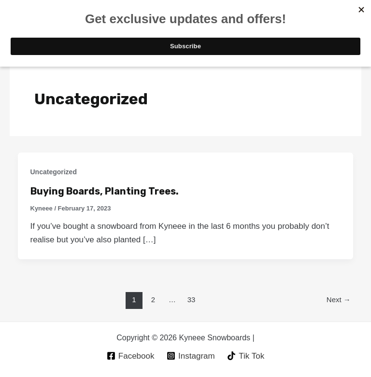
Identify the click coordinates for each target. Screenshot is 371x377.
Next (339, 299)
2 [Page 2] (153, 299)
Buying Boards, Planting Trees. (104, 191)
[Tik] (246, 355)
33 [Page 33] (191, 299)
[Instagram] (190, 355)
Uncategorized (53, 172)
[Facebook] (130, 355)
